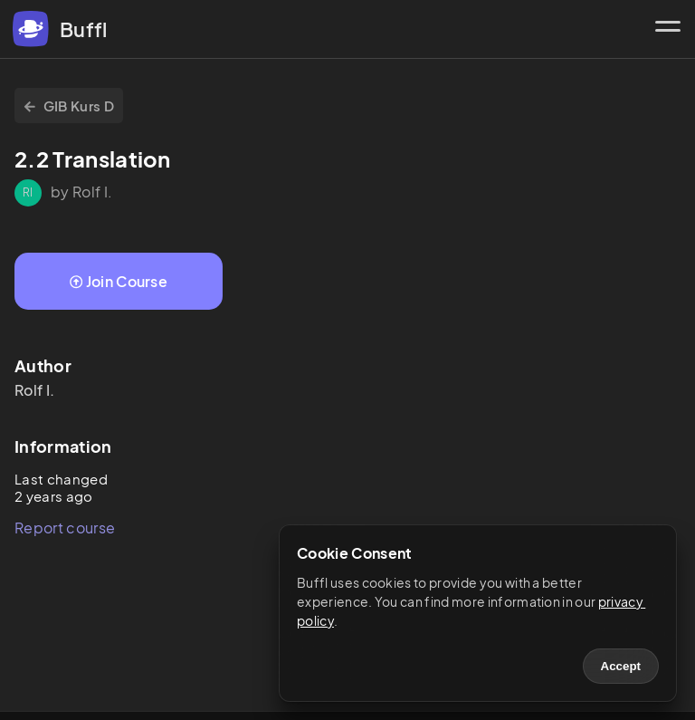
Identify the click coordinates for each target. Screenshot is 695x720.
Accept (621, 666)
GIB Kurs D (69, 105)
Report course (64, 527)
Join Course (118, 281)
